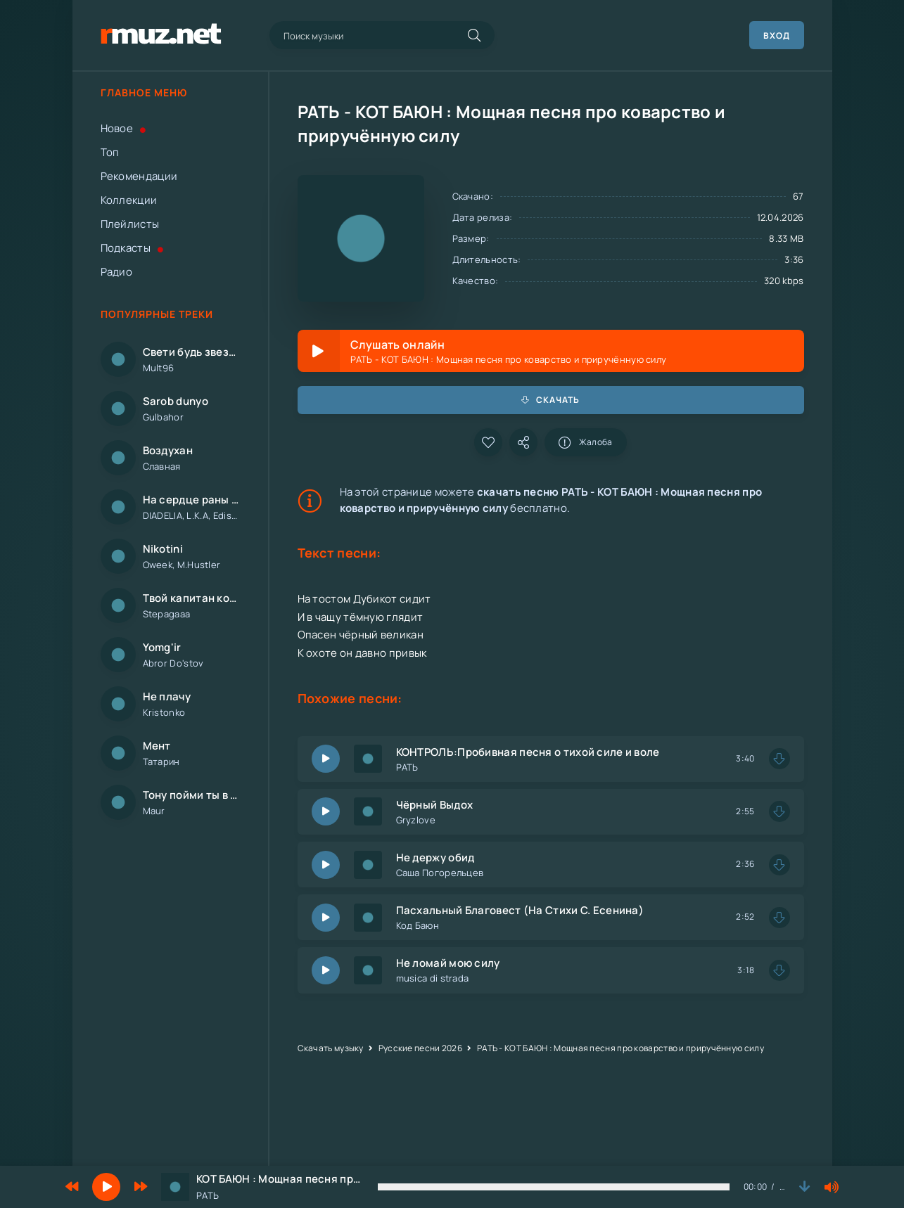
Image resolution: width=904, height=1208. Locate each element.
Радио (117, 271)
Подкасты (132, 247)
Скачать (550, 400)
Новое (123, 128)
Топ (110, 152)
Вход (776, 35)
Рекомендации (139, 176)
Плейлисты (130, 224)
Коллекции (129, 200)
